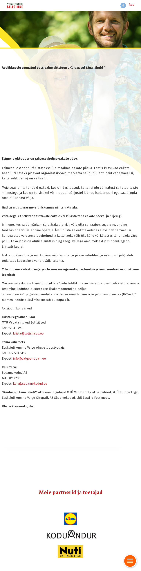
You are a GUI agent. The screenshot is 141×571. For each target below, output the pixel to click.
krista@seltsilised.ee (28, 333)
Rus (131, 5)
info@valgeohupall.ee (29, 358)
